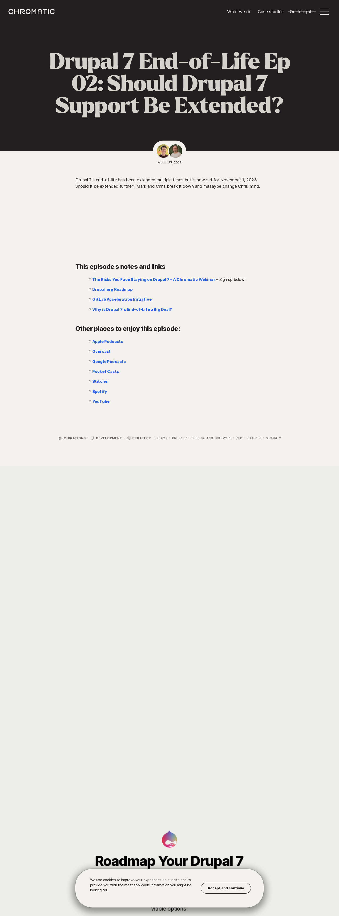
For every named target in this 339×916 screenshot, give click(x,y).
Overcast (101, 351)
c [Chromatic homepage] (31, 11)
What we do (239, 11)
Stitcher (100, 381)
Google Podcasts (109, 361)
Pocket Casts (105, 371)
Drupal (162, 438)
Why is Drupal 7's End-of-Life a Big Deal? (132, 309)
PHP (239, 438)
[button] (325, 12)
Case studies (270, 11)
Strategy (139, 438)
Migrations (72, 438)
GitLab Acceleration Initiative (122, 299)
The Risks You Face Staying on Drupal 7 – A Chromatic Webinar (153, 279)
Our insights (302, 11)
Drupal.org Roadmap (112, 289)
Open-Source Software (211, 438)
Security (273, 438)
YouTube (100, 401)
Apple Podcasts (107, 341)
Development (106, 438)
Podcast (254, 438)
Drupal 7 (179, 438)
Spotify (99, 391)
